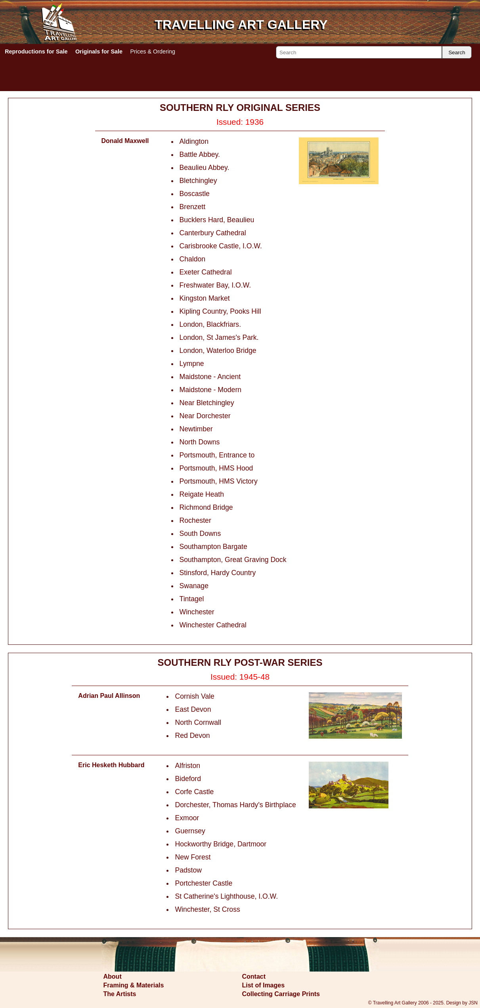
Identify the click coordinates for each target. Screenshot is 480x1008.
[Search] (359, 52)
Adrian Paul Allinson (109, 695)
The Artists (119, 994)
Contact (254, 976)
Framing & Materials (133, 985)
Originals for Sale (98, 51)
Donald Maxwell (125, 140)
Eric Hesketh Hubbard (111, 765)
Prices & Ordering (152, 51)
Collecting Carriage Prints (281, 994)
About (112, 976)
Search (456, 52)
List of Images (263, 985)
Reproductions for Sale (36, 51)
